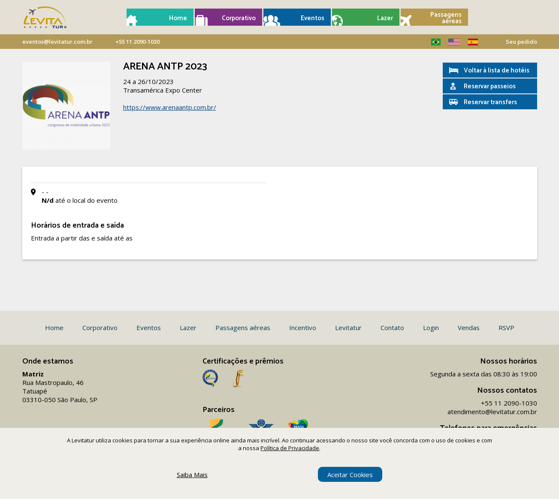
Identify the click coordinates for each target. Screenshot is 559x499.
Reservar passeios (490, 86)
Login (431, 327)
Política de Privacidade (289, 448)
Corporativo (239, 18)
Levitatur (348, 327)
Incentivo (302, 327)
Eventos (312, 18)
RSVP (506, 327)
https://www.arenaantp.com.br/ (169, 107)
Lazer (385, 18)
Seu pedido (521, 41)
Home (178, 18)
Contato (392, 327)
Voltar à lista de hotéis (496, 70)
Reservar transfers (490, 102)
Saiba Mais (192, 474)
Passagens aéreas (446, 18)
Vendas (469, 327)
